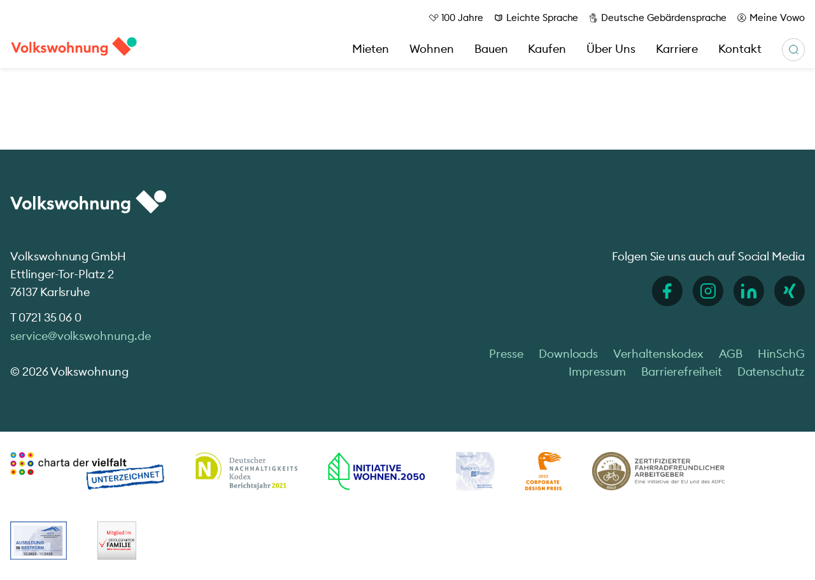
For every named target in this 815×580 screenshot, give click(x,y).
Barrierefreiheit (681, 371)
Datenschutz (771, 371)
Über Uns (610, 48)
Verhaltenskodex (658, 353)
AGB (731, 353)
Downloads (569, 353)
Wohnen (431, 48)
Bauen (491, 48)
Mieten (370, 48)
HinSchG (781, 353)
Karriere (677, 48)
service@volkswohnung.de (80, 336)
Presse (506, 353)
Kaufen (547, 48)
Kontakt (740, 48)
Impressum (598, 371)
